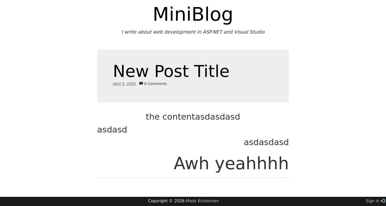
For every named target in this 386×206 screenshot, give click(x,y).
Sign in (375, 201)
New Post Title (171, 71)
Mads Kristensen (202, 201)
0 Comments (153, 84)
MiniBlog (193, 14)
